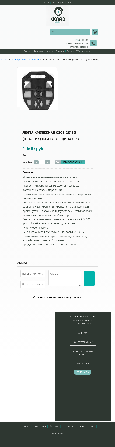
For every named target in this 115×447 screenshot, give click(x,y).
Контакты (86, 51)
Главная (28, 51)
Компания (39, 51)
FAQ (78, 51)
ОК (89, 278)
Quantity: (27, 162)
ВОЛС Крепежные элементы (25, 59)
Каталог (49, 51)
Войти (46, 2)
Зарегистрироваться (62, 2)
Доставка (60, 51)
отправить (83, 372)
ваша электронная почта (82, 353)
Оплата (70, 51)
